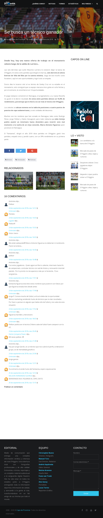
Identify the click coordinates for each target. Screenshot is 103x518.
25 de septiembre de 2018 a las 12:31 (23, 363)
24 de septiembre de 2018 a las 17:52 (23, 309)
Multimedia (86, 4)
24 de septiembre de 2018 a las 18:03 (23, 319)
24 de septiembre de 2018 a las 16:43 (23, 250)
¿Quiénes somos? (38, 4)
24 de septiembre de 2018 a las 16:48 (23, 259)
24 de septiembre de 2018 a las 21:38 (23, 341)
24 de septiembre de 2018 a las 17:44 (23, 290)
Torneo (62, 4)
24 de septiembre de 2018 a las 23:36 (23, 353)
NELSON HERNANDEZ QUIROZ (20, 376)
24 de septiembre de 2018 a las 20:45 (23, 331)
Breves (9, 160)
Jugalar (11, 221)
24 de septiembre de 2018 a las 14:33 (23, 218)
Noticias (52, 4)
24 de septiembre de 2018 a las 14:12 (23, 208)
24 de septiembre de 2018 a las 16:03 (23, 237)
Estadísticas (73, 4)
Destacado (21, 160)
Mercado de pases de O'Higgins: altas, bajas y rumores (89, 154)
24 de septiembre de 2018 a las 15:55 (23, 227)
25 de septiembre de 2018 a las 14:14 (23, 373)
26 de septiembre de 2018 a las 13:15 (23, 383)
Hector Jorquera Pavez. (17, 334)
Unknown (12, 211)
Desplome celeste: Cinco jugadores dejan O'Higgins (89, 166)
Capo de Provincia (23, 510)
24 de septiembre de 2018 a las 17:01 (23, 278)
